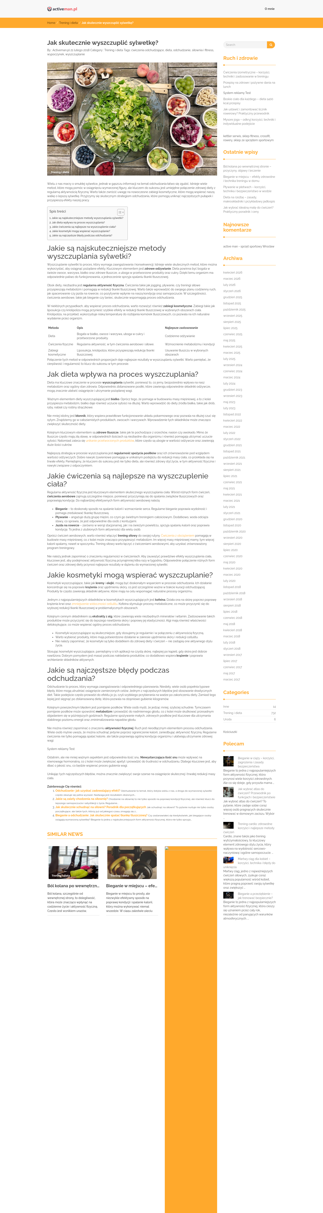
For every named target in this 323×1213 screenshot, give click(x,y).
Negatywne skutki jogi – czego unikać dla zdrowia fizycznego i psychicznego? (98, 1066)
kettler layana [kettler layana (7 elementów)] (228, 1108)
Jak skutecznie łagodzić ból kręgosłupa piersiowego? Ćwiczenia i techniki (95, 980)
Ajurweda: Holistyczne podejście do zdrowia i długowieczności (87, 1079)
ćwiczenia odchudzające (147, 50)
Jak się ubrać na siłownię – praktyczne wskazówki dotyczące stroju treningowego (100, 992)
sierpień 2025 (232, 321)
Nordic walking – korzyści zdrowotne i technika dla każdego (85, 1060)
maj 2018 (229, 624)
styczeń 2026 (232, 291)
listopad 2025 (232, 303)
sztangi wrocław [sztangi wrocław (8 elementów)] (190, 1143)
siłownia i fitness (202, 50)
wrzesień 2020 (232, 537)
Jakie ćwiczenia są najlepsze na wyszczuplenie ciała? (84, 226)
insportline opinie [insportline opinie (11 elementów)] (197, 1108)
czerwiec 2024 (232, 371)
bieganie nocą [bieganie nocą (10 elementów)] (152, 1100)
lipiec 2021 (230, 476)
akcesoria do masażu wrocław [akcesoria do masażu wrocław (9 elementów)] (67, 1100)
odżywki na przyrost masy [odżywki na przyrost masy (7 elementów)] (119, 1117)
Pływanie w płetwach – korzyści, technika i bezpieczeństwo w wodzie (191, 890)
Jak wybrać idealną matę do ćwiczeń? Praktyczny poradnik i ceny (248, 209)
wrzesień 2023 (232, 395)
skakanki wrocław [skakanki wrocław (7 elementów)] (178, 1134)
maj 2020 (229, 562)
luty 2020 (229, 580)
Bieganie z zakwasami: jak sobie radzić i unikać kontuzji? (83, 1029)
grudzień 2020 (232, 519)
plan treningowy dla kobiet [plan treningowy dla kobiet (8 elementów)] (65, 1126)
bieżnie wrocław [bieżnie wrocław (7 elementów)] (58, 1108)
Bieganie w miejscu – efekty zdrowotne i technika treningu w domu (132, 885)
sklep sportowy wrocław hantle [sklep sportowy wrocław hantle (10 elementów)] (220, 1134)
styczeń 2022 (232, 439)
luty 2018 (229, 642)
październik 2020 (234, 531)
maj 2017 (229, 673)
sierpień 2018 (232, 605)
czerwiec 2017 (232, 667)
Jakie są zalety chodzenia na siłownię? (81, 799)
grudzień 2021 (232, 445)
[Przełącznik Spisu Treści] (118, 212)
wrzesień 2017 (232, 654)
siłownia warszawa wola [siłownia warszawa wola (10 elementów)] (139, 1134)
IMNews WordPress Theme (260, 1203)
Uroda (227, 719)
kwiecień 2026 (232, 272)
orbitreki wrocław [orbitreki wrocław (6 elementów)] (158, 1117)
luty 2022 (229, 432)
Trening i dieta (68, 22)
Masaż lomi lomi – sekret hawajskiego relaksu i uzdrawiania (85, 968)
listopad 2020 (232, 525)
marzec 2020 (231, 574)
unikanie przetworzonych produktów (110, 440)
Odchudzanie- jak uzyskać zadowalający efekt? (87, 790)
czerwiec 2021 (232, 482)
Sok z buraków (54, 1023)
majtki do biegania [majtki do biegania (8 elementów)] (260, 1108)
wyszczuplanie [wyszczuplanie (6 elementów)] (172, 1160)
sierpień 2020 (232, 543)
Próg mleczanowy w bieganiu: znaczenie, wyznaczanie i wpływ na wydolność (97, 1005)
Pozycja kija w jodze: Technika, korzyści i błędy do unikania (84, 986)
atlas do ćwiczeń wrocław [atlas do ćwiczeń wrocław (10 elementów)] (115, 1100)
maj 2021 (229, 488)
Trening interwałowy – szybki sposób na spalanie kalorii (83, 1042)
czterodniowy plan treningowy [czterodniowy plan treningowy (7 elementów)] (100, 1108)
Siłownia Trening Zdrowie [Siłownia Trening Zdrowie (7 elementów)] (96, 1134)
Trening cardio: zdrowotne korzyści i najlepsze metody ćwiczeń (248, 828)
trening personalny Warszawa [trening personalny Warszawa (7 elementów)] (217, 1151)
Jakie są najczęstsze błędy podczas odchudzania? (82, 235)
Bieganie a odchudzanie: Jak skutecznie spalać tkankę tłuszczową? (101, 815)
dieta (168, 50)
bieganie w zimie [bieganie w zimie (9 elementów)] (183, 1100)
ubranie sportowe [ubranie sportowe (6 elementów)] (258, 1151)
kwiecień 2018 (232, 630)
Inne (226, 707)
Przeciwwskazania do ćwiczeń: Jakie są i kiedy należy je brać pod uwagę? (95, 974)
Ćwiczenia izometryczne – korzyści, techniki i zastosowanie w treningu (246, 74)
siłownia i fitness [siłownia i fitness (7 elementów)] (58, 1134)
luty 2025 (229, 358)
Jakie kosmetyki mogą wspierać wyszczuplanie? (81, 231)
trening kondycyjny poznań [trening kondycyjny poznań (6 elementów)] (168, 1151)
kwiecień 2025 (232, 346)
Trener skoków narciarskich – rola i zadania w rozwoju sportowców (90, 1011)
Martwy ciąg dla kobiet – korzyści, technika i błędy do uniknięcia (249, 863)
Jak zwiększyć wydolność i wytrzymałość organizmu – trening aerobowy (94, 961)
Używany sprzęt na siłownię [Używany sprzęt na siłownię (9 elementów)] (66, 1160)
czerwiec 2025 (232, 334)
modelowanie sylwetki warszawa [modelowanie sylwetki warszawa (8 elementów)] (69, 1117)
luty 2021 (229, 506)
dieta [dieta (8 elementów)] (133, 1108)
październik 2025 (234, 309)
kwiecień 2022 (232, 420)
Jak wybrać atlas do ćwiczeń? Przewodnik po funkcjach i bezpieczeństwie (256, 793)
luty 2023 (229, 408)
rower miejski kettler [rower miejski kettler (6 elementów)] (204, 1126)
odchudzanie (182, 50)
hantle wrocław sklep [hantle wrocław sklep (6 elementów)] (161, 1108)
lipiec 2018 (230, 611)
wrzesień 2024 (232, 365)
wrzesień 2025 (232, 315)
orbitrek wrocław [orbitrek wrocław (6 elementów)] (191, 1117)
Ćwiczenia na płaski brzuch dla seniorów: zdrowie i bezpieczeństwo (91, 998)
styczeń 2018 (231, 648)
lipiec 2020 (230, 550)
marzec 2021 (231, 500)
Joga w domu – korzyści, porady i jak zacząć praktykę (81, 1017)
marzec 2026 (231, 278)
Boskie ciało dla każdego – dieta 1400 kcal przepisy (248, 101)
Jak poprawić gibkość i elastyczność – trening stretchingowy (86, 1072)
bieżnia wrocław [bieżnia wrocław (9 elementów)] (215, 1100)
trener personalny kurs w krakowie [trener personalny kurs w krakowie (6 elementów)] (234, 1143)
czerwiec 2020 (232, 556)
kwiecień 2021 (232, 494)
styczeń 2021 (231, 513)
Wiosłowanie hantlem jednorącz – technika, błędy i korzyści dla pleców (94, 955)
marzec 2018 (231, 636)
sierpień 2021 (232, 469)
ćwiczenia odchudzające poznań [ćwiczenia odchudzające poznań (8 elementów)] (112, 1169)
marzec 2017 (231, 679)
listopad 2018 (232, 587)
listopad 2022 (232, 414)
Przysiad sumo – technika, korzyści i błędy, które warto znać (85, 1054)
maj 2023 (229, 402)
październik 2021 (234, 457)
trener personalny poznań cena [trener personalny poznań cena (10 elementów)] (68, 1151)
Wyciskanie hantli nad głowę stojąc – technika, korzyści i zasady (88, 1048)
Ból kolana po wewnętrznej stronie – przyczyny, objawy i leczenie (73, 885)
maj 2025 (229, 340)
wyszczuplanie (75, 54)
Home (51, 22)
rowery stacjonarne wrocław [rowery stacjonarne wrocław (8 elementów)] (246, 1126)
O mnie (270, 8)
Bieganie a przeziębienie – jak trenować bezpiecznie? (255, 896)
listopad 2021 (232, 451)
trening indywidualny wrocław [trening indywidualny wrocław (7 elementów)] (119, 1151)
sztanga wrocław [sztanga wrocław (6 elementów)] (158, 1143)
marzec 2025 (231, 352)
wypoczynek (55, 54)
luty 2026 (229, 284)
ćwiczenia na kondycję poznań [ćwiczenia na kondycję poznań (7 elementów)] (213, 1160)
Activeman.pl (61, 50)
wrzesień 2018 (232, 599)
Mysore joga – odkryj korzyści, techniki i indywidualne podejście (249, 121)
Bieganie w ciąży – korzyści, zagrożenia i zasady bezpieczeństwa (256, 762)
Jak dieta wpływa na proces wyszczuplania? (78, 222)
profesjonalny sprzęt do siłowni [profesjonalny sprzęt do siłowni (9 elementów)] (159, 1126)
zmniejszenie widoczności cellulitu (94, 603)
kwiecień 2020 (232, 568)
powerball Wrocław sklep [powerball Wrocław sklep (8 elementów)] (111, 1126)
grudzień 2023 (232, 389)
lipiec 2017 (230, 661)
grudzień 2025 (232, 297)
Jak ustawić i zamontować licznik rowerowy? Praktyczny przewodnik (246, 111)
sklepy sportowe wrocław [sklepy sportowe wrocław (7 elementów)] (64, 1143)
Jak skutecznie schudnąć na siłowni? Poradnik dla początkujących (100, 807)
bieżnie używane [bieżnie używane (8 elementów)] (247, 1100)
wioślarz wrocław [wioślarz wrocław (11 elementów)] (141, 1160)
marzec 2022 (231, 426)
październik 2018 (234, 593)
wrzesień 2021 (232, 463)
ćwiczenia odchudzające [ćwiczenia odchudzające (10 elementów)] (64, 1169)
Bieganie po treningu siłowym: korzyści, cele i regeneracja (84, 1035)
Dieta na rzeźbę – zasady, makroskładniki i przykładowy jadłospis (249, 199)
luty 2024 (229, 383)
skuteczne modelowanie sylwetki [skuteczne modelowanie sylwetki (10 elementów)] (114, 1143)
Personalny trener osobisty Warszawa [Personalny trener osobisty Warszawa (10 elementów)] (238, 1117)
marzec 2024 (231, 377)
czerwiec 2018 (232, 617)
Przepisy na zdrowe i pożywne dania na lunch (249, 84)
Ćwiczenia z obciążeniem (177, 535)
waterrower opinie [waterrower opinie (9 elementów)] (107, 1160)
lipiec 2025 (230, 328)
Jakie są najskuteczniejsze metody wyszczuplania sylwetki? (87, 217)
